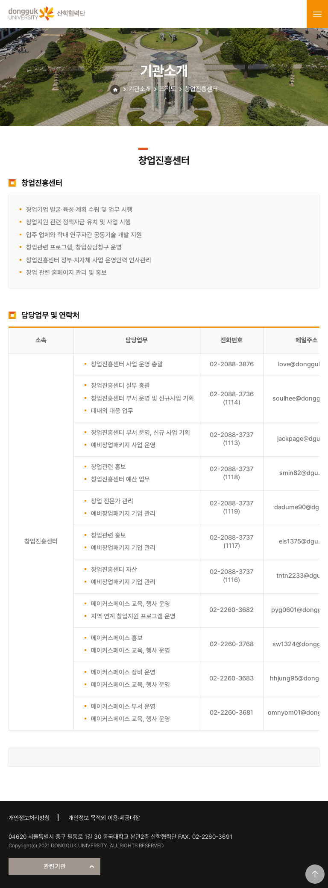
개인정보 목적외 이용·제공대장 (104, 817)
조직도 (167, 89)
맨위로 (315, 874)
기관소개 (140, 89)
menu (317, 14)
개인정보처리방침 (29, 817)
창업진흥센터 (201, 89)
